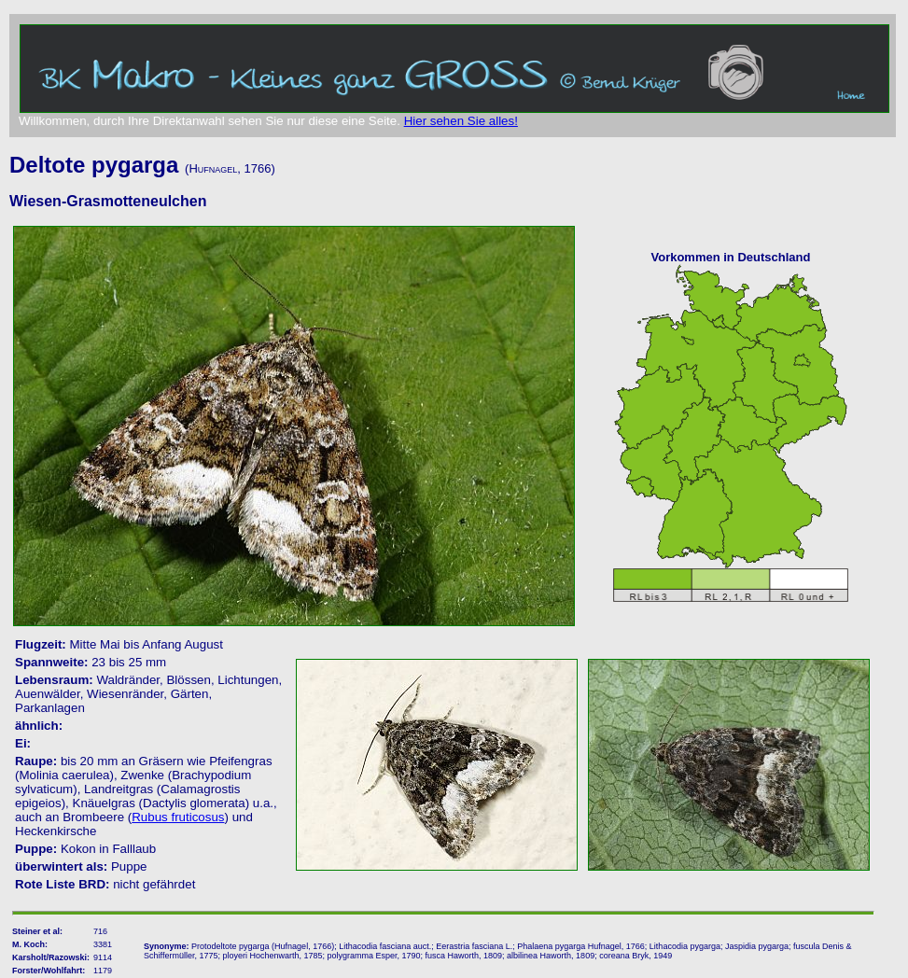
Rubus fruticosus (178, 817)
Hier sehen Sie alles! (461, 121)
